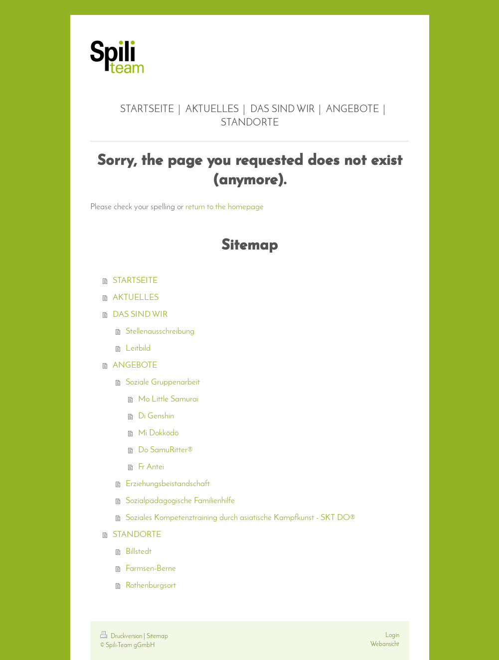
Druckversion (122, 636)
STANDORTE (137, 534)
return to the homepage (224, 207)
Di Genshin (156, 416)
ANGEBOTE (135, 365)
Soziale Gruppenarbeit (163, 382)
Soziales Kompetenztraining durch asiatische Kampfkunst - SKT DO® (240, 518)
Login (392, 635)
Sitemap (157, 636)
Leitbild (138, 348)
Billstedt (139, 551)
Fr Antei (151, 467)
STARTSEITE (135, 280)
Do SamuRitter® (165, 450)
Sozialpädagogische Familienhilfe (180, 501)
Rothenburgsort (151, 585)
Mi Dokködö (158, 433)
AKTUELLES (136, 297)
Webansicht (384, 644)
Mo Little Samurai (168, 399)
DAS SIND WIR (140, 314)
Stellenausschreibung (160, 331)
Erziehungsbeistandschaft (168, 484)
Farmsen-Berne (151, 568)
